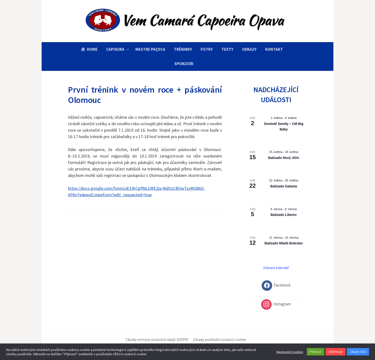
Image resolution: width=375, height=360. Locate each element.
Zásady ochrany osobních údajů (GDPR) (156, 339)
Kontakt (274, 49)
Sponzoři (183, 63)
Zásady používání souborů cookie (219, 339)
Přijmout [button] (315, 352)
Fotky (207, 49)
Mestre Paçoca (150, 49)
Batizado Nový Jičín (283, 158)
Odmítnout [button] (335, 352)
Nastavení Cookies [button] (289, 352)
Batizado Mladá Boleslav (284, 243)
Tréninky (183, 49)
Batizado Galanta (283, 186)
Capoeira (115, 49)
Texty (227, 49)
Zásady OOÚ (358, 352)
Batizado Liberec (283, 215)
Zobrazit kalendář (276, 268)
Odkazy (249, 49)
